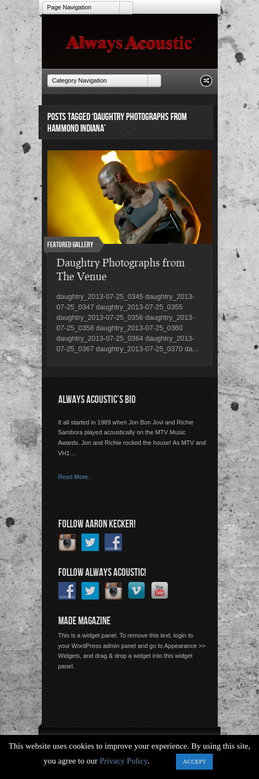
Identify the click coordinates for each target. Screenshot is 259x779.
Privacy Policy (123, 760)
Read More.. (75, 476)
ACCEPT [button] (194, 761)
